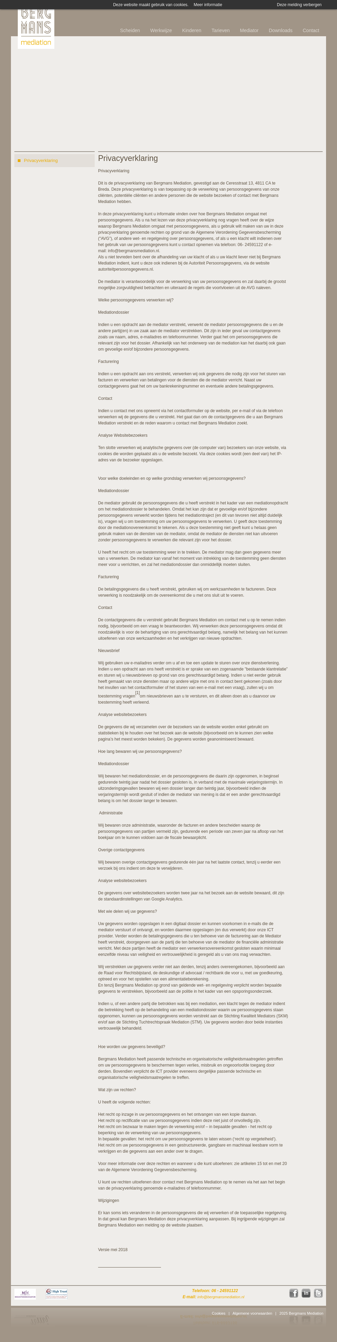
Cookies (219, 1313)
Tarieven (221, 30)
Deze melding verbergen (299, 4)
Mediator (249, 30)
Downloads (280, 30)
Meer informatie (208, 4)
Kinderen (191, 30)
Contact (311, 30)
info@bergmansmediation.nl (133, 250)
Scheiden (130, 30)
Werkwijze (161, 30)
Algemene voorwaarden (252, 1313)
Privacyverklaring (41, 160)
